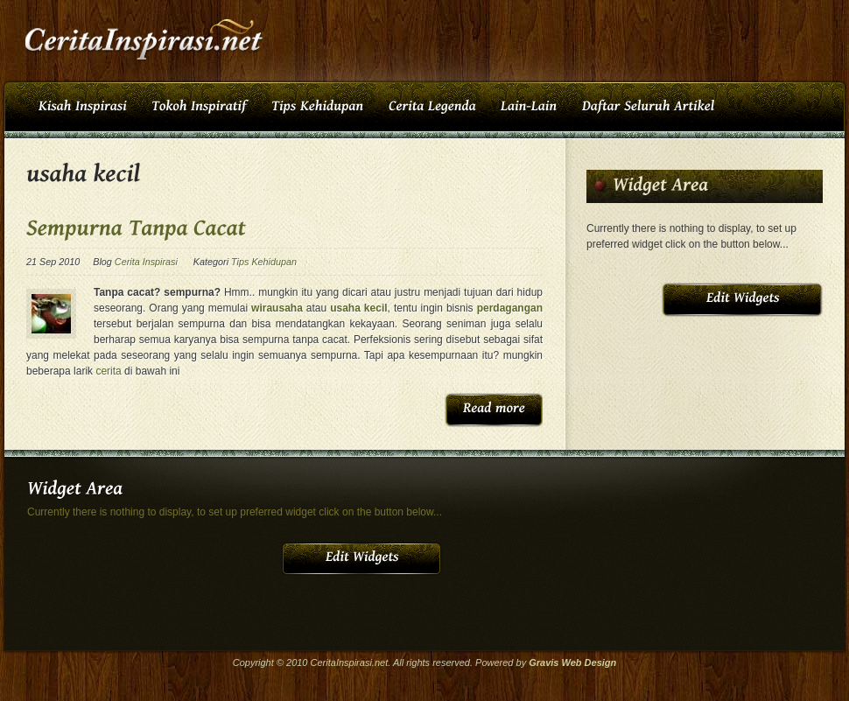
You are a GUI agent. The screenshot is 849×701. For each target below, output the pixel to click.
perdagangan (510, 308)
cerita (108, 371)
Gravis (543, 662)
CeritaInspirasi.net (350, 662)
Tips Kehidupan (264, 261)
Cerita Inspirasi (146, 261)
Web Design (589, 662)
